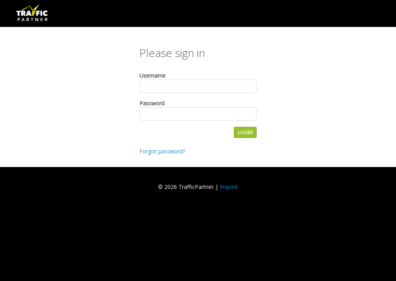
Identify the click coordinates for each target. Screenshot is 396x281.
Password (151, 103)
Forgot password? (162, 151)
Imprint (229, 186)
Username (152, 75)
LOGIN (245, 132)
